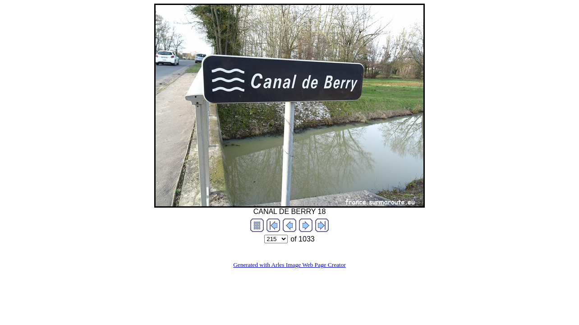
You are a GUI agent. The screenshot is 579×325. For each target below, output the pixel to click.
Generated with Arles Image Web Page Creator (289, 264)
